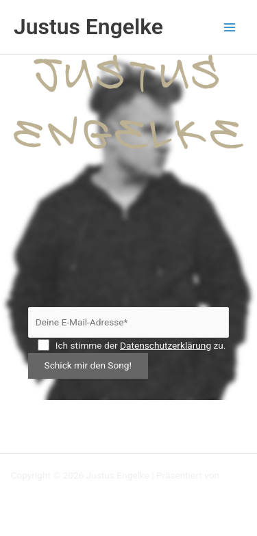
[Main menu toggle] (230, 27)
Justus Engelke (88, 27)
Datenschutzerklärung (165, 345)
